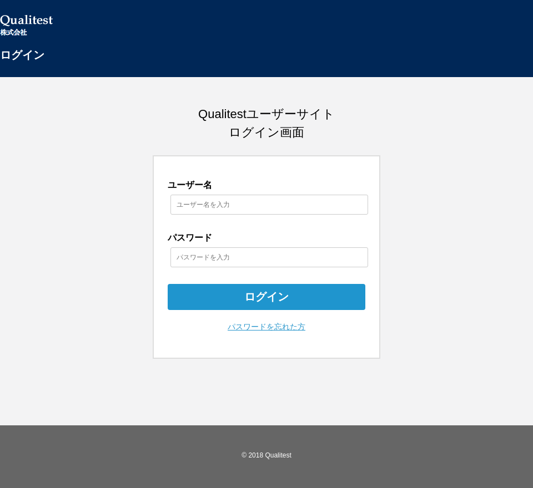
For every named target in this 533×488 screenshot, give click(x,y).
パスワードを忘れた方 (266, 326)
